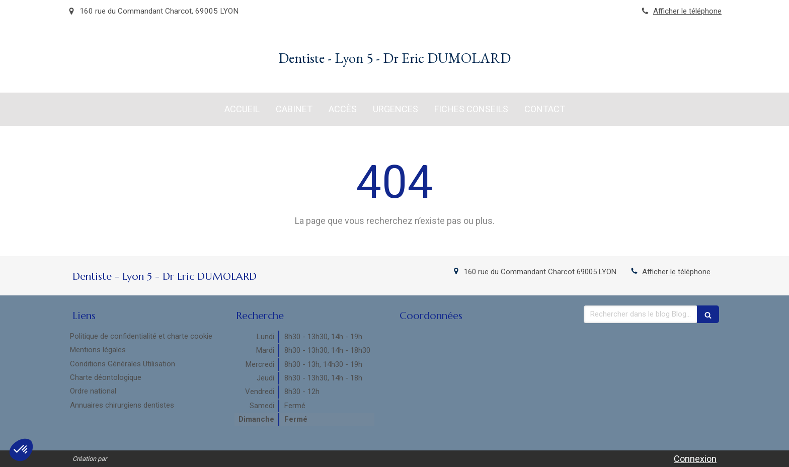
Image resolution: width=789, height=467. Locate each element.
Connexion (695, 458)
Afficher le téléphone (687, 11)
